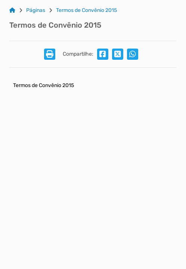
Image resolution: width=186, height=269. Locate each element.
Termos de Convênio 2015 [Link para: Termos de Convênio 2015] (86, 10)
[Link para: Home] (12, 10)
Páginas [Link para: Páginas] (35, 10)
